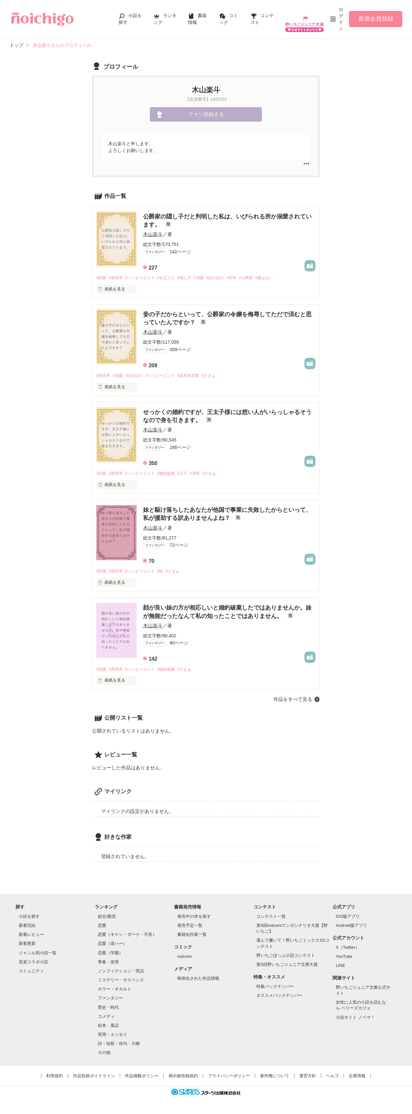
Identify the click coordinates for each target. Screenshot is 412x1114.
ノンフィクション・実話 (121, 973)
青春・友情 (108, 964)
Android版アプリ (351, 927)
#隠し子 (193, 278)
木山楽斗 (152, 234)
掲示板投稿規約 (183, 1078)
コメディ (106, 1018)
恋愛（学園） (110, 954)
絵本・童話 (108, 1027)
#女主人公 (172, 278)
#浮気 (205, 474)
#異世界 (117, 278)
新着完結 (27, 927)
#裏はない (281, 278)
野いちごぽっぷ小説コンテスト (285, 957)
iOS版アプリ (348, 918)
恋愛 (102, 927)
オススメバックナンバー (279, 997)
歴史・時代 (108, 1009)
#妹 (166, 573)
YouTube (344, 958)
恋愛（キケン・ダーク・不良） (127, 936)
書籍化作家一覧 (192, 936)
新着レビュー (31, 936)
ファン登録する (206, 114)
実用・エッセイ (112, 1036)
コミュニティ (31, 973)
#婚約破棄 (172, 474)
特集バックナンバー (275, 988)
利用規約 (54, 1078)
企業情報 (357, 1078)
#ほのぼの (227, 278)
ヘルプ (332, 1078)
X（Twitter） (347, 949)
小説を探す (29, 918)
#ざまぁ (219, 376)
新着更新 (27, 945)
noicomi (184, 958)
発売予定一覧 (189, 927)
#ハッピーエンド (144, 278)
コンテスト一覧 (271, 918)
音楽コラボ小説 (33, 964)
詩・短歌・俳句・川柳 (119, 1045)
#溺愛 (209, 278)
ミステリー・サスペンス (121, 982)
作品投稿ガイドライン (94, 1078)
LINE (340, 967)
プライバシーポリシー (229, 1078)
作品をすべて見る (292, 701)
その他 (104, 1054)
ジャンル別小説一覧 (38, 954)
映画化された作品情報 (198, 980)
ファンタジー (110, 1000)
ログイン (341, 19)
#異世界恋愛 (197, 376)
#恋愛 (101, 278)
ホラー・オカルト (114, 991)
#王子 (191, 474)
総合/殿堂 (107, 918)
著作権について (274, 1078)
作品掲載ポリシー (142, 1078)
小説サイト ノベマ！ (355, 1019)
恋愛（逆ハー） (112, 945)
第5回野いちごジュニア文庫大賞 (286, 966)
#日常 (245, 278)
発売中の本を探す (194, 918)
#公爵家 (261, 278)
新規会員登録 (375, 18)
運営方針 (307, 1078)
